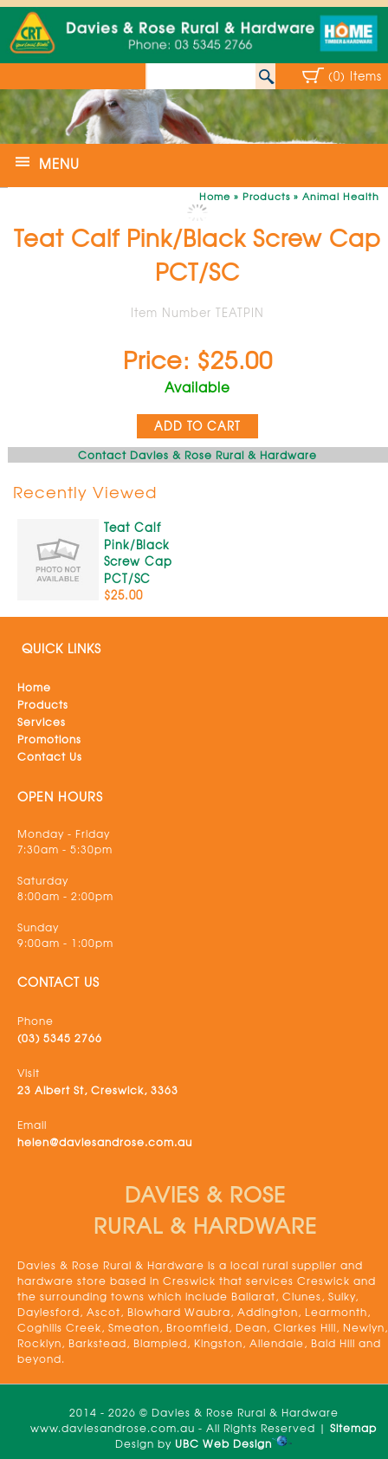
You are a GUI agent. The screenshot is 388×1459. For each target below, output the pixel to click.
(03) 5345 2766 (59, 1038)
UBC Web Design (223, 1443)
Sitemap (353, 1428)
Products (266, 196)
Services (41, 722)
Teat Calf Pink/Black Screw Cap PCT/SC (138, 553)
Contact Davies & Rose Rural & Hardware (197, 455)
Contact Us (49, 756)
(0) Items (355, 76)
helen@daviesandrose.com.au (104, 1142)
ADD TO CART (197, 426)
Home (214, 196)
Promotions (49, 739)
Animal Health (340, 196)
